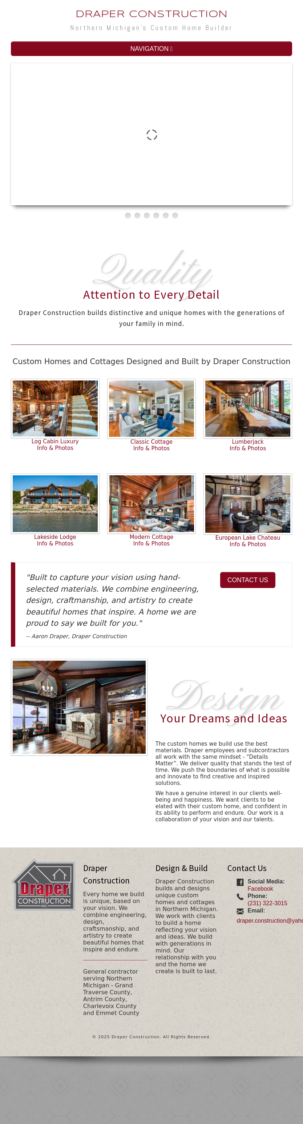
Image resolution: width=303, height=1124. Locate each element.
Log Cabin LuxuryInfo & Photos (55, 444)
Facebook (260, 889)
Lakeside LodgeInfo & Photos (55, 540)
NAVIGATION (151, 48)
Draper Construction (152, 14)
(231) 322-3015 (267, 903)
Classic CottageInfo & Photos (151, 445)
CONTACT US (247, 580)
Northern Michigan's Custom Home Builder (151, 27)
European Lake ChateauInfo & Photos (247, 541)
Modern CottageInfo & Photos (151, 540)
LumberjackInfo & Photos (248, 445)
